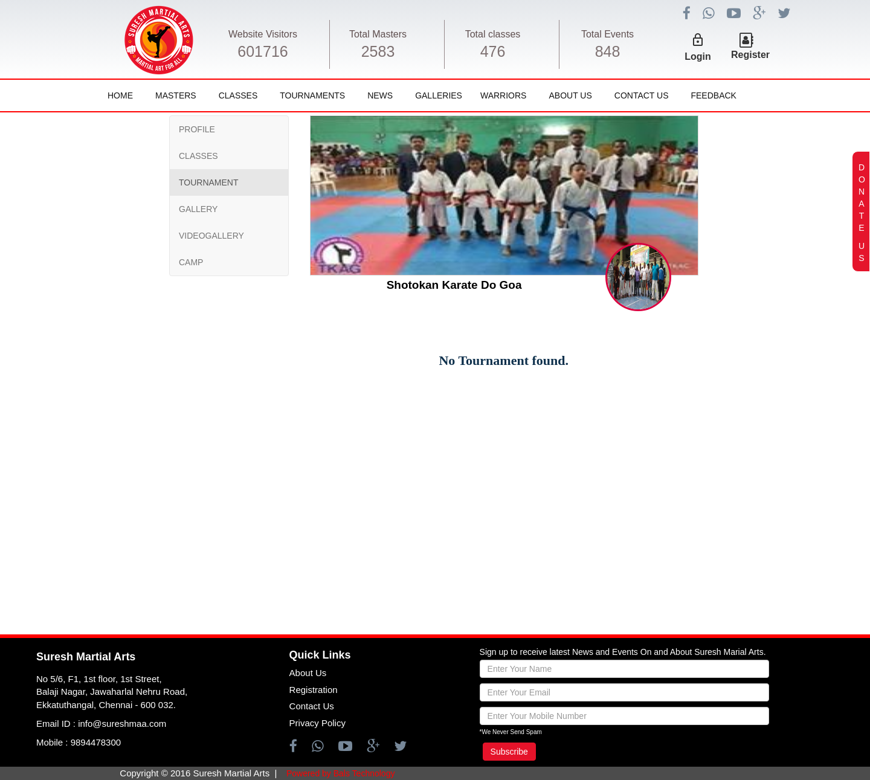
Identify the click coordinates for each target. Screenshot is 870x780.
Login (698, 56)
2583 (378, 51)
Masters (175, 95)
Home (120, 95)
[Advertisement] (81, 474)
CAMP (191, 262)
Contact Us (641, 95)
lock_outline (698, 40)
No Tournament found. (504, 360)
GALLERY (198, 209)
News (380, 95)
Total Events (607, 34)
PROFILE (197, 129)
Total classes (493, 34)
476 (493, 51)
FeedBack (713, 95)
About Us (570, 95)
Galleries (438, 95)
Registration (313, 690)
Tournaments (312, 95)
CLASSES (198, 156)
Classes (238, 95)
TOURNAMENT (209, 182)
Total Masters (378, 34)
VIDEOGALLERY (211, 235)
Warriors (503, 95)
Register (750, 55)
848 (607, 51)
